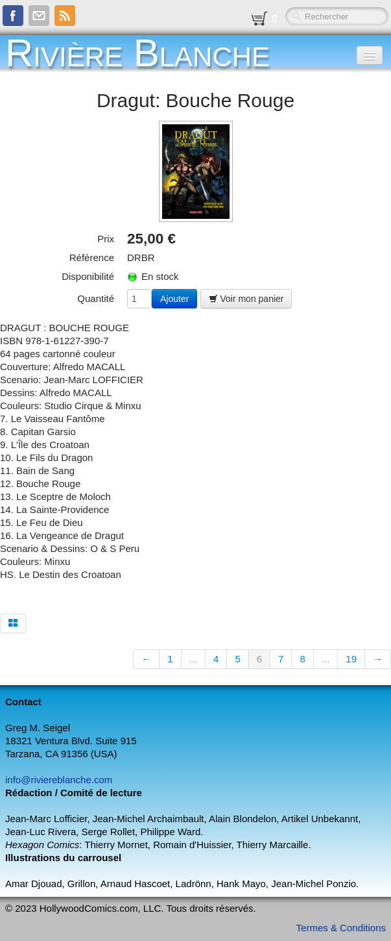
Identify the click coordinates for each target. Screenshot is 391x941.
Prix (105, 238)
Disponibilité (88, 276)
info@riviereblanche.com (58, 779)
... (193, 658)
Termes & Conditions (341, 927)
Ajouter (174, 299)
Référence (91, 257)
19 (351, 658)
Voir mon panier (246, 299)
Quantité (95, 298)
